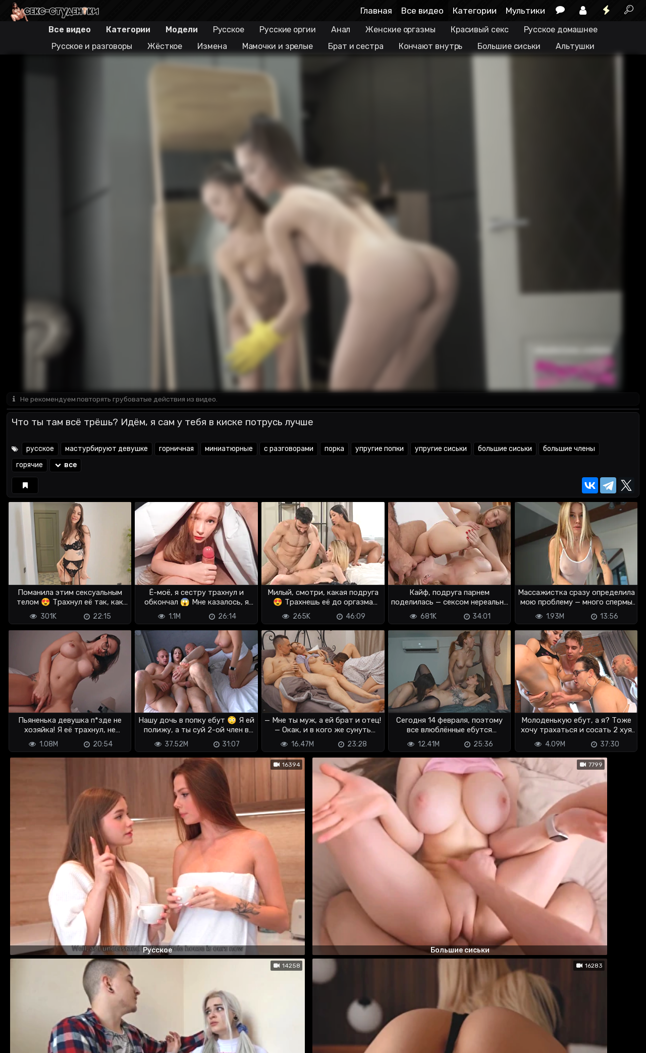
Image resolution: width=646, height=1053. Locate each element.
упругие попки (379, 449)
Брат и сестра (356, 46)
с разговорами (288, 449)
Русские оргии (287, 29)
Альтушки (575, 46)
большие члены (569, 449)
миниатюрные (229, 449)
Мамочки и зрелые (277, 46)
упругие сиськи (441, 449)
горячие (29, 466)
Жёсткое (164, 46)
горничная (176, 449)
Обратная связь (112, 1028)
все (65, 466)
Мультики (525, 11)
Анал (341, 29)
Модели (181, 29)
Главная (376, 11)
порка (334, 449)
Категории (475, 11)
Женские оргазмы (400, 29)
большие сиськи (505, 449)
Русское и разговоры (91, 46)
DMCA (22, 1028)
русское (40, 449)
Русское (228, 29)
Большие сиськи (509, 46)
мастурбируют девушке (106, 449)
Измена (212, 46)
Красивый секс (480, 29)
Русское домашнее (561, 29)
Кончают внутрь (431, 46)
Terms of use (58, 1028)
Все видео (422, 11)
